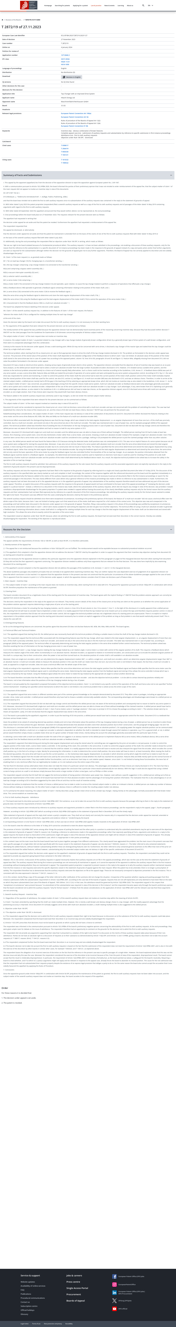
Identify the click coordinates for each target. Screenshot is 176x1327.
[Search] (143, 5)
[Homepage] (2, 20)
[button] (88, 175)
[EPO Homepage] (28, 5)
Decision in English (72, 77)
